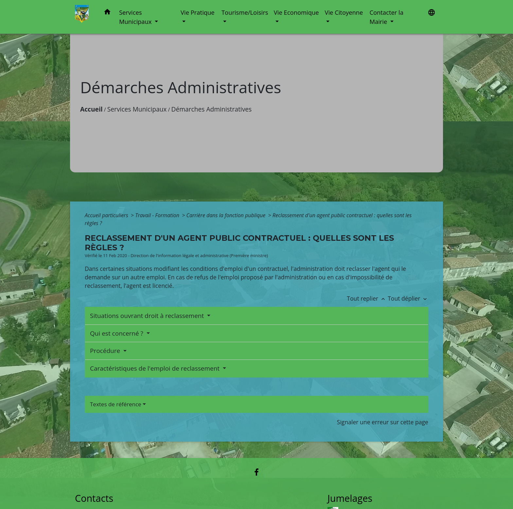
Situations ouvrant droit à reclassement (147, 315)
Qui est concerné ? (117, 333)
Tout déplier (408, 298)
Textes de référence (115, 404)
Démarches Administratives (211, 109)
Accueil (91, 109)
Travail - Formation (158, 215)
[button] (107, 13)
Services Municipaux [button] (136, 17)
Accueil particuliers (107, 215)
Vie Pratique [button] (198, 12)
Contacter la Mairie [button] (386, 17)
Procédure (106, 350)
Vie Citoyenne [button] (344, 12)
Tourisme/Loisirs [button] (244, 12)
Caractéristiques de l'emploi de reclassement (155, 368)
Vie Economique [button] (296, 12)
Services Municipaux (137, 109)
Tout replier (367, 298)
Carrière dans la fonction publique (226, 215)
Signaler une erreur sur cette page (382, 422)
